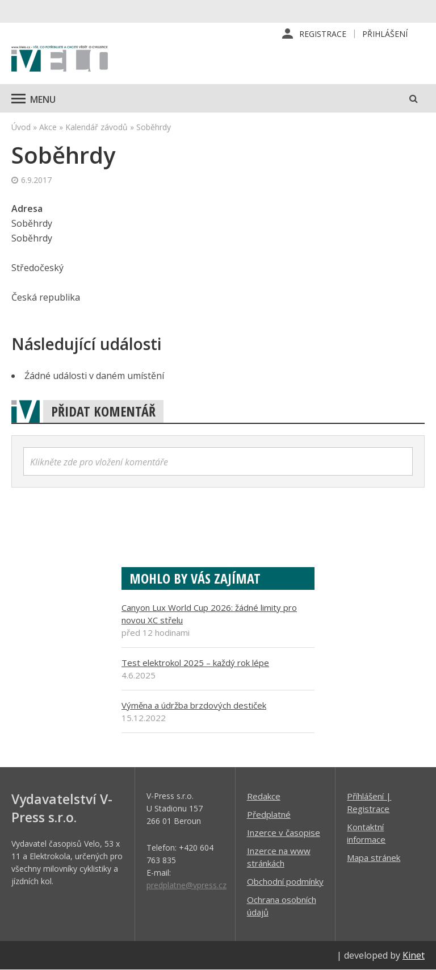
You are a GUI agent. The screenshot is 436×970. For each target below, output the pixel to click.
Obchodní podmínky (285, 881)
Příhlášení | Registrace (369, 802)
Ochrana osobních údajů (281, 906)
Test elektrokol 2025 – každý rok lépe (195, 662)
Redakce (263, 796)
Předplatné (269, 814)
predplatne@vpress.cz (186, 885)
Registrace (322, 33)
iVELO (59, 59)
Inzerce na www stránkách (279, 857)
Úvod (21, 127)
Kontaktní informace (366, 833)
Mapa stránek (373, 857)
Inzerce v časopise (283, 832)
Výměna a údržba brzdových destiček (193, 705)
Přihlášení (385, 33)
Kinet (414, 955)
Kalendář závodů (96, 127)
